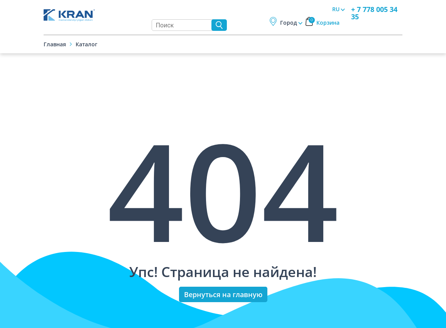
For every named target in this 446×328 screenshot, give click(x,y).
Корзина (324, 22)
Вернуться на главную (223, 294)
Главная (55, 44)
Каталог (86, 44)
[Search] (183, 25)
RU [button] (336, 9)
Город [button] (288, 22)
